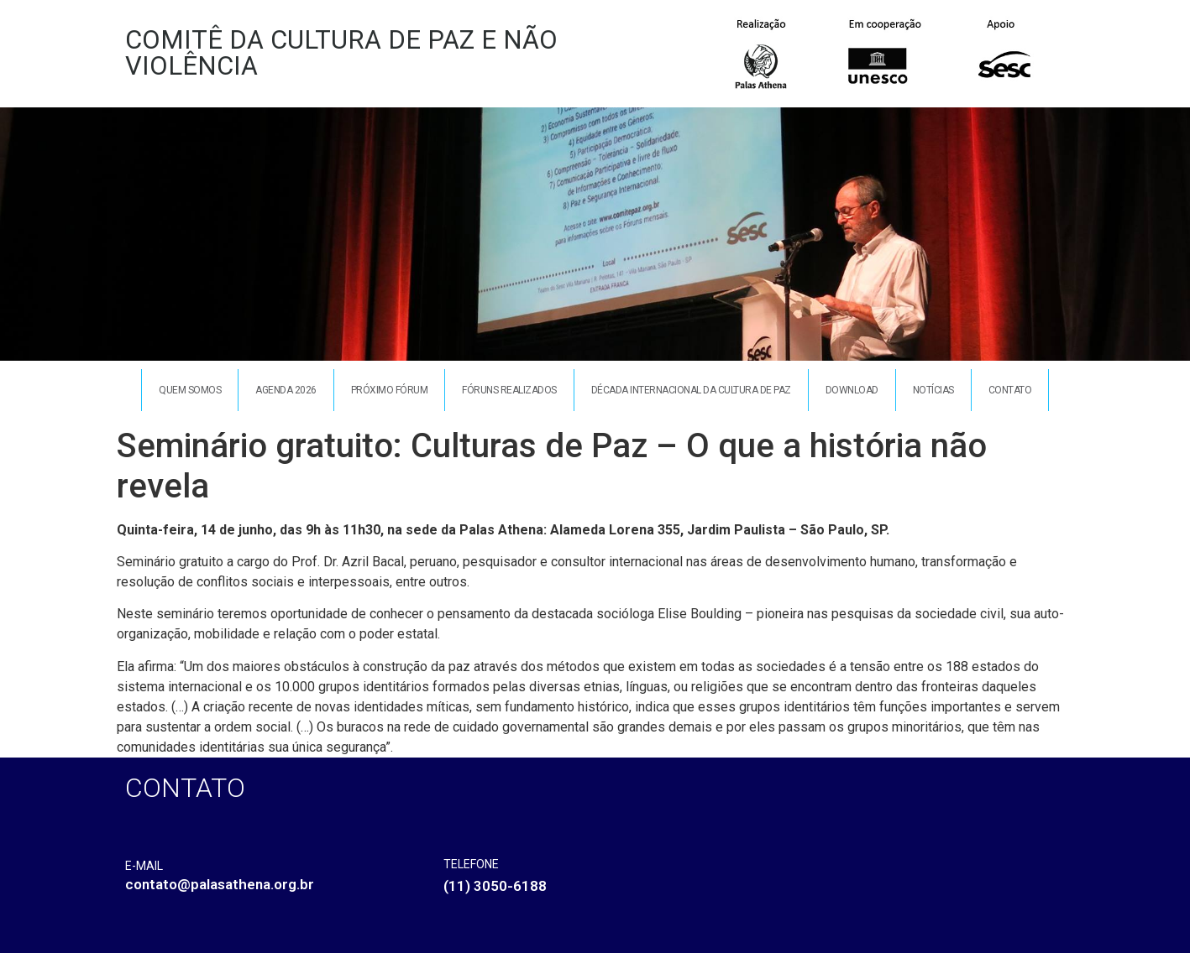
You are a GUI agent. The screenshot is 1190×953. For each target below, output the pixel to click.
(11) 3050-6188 (495, 885)
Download (852, 390)
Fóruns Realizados (509, 390)
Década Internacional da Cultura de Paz (691, 390)
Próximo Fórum (389, 390)
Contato (1010, 390)
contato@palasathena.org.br (219, 884)
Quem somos (190, 390)
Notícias (933, 390)
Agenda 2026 (286, 390)
